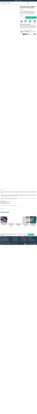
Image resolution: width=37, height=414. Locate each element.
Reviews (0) (2, 411)
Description (2, 392)
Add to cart (31, 17)
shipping (32, 27)
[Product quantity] (22, 17)
